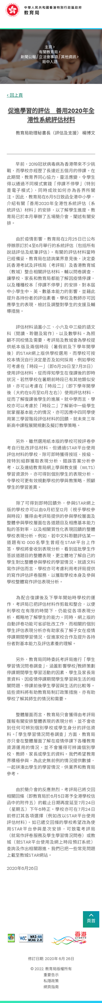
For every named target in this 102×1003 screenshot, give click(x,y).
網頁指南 (51, 987)
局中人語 (49, 61)
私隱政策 (51, 981)
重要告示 (51, 975)
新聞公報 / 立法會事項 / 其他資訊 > (50, 56)
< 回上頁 (15, 95)
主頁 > (50, 47)
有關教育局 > (49, 51)
